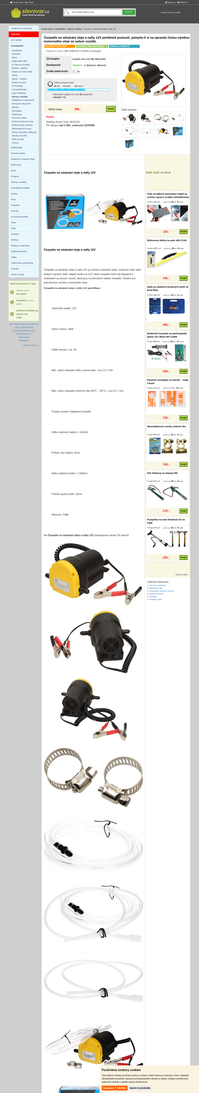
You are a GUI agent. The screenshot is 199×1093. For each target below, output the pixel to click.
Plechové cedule (19, 118)
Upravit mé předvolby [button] (140, 1088)
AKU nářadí (16, 40)
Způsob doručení (156, 594)
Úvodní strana (16, 2)
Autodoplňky (60, 29)
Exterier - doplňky (20, 68)
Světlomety (17, 114)
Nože (13, 222)
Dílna (13, 170)
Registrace (170, 2)
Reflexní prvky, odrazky (22, 125)
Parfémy (15, 240)
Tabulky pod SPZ (19, 135)
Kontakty (153, 597)
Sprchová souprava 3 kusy (24, 331)
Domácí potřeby (18, 153)
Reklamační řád (155, 588)
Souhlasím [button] (108, 1088)
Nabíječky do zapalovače (23, 100)
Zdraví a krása (17, 274)
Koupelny (15, 205)
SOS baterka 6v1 (24, 334)
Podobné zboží (155, 599)
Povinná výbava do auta (22, 121)
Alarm (14, 57)
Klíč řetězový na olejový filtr (162, 473)
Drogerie (15, 176)
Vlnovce (15, 143)
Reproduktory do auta (21, 128)
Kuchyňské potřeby (19, 217)
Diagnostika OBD (19, 61)
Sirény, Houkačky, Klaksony (24, 132)
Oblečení (15, 234)
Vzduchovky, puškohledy (22, 263)
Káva (13, 199)
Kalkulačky (23, 340)
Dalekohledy (16, 147)
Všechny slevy (181, 575)
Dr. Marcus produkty (21, 64)
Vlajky (13, 257)
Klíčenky (15, 211)
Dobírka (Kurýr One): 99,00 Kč (63, 122)
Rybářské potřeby (19, 251)
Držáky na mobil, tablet (22, 72)
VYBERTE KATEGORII (21, 28)
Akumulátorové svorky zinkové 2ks (166, 426)
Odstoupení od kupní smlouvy (161, 591)
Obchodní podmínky (157, 585)
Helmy (15, 75)
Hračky (14, 193)
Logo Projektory (19, 93)
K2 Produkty (17, 86)
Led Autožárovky (19, 89)
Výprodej (15, 34)
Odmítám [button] (121, 1088)
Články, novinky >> (31, 345)
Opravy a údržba (74, 29)
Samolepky (17, 111)
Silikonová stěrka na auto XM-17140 (167, 240)
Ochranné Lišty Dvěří (21, 103)
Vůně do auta (18, 139)
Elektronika (16, 165)
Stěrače (15, 107)
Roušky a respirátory (20, 245)
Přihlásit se (182, 2)
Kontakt (29, 2)
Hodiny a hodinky (19, 182)
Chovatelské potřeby (20, 188)
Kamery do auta (19, 82)
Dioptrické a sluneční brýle (23, 159)
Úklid (13, 228)
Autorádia (16, 54)
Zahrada (15, 269)
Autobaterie (17, 50)
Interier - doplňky (19, 79)
